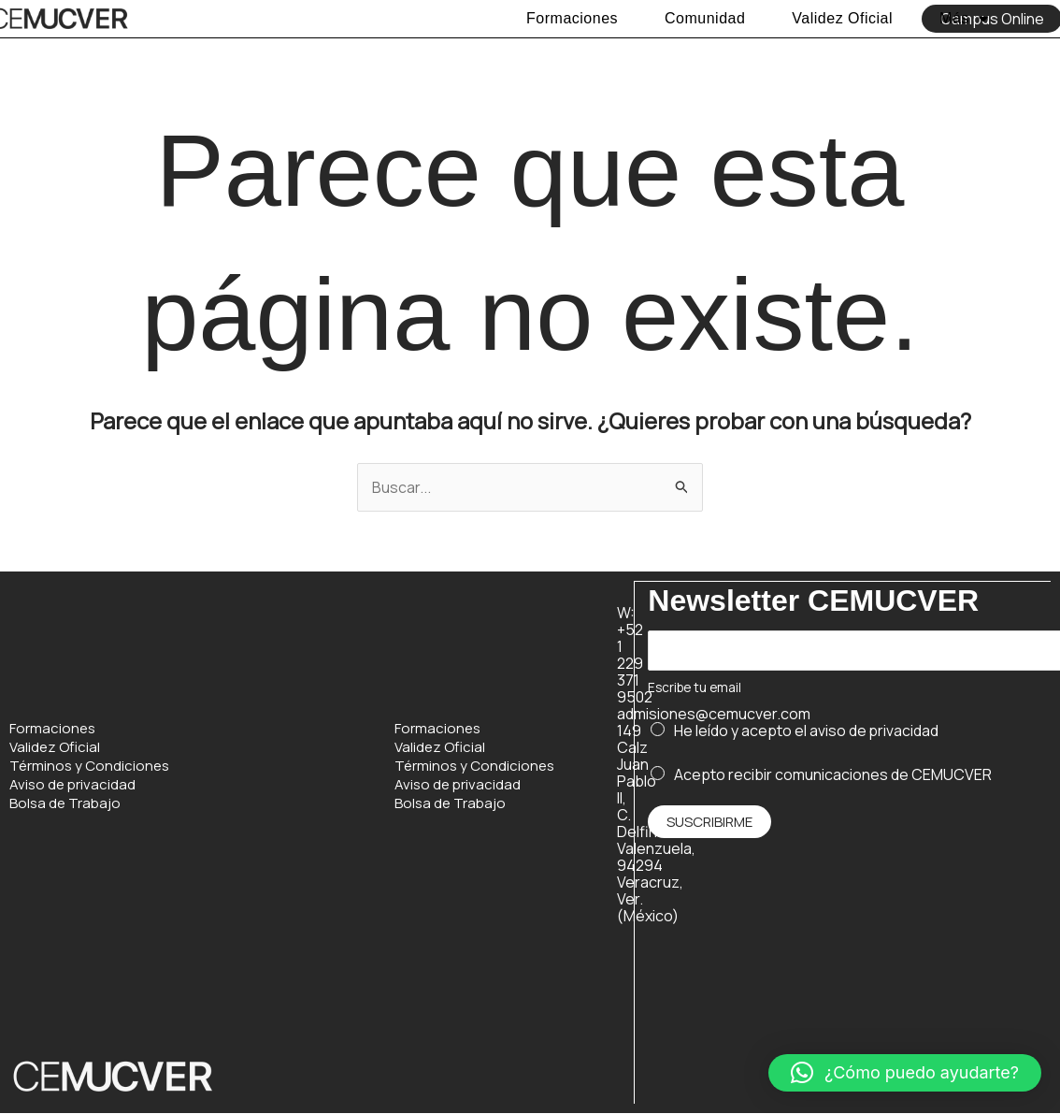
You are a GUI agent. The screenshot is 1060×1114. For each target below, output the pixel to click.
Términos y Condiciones (89, 766)
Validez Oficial (842, 18)
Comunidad (705, 18)
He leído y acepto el (806, 730)
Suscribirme (709, 822)
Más (963, 18)
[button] (904, 1073)
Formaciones (572, 18)
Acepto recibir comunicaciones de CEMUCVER (833, 773)
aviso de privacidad (874, 730)
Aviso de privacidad (72, 784)
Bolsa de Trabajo (65, 803)
